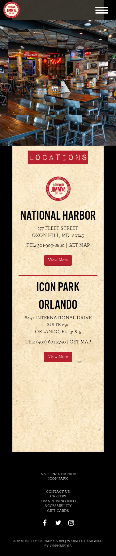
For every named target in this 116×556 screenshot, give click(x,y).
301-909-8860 (51, 245)
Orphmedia (61, 546)
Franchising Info (58, 501)
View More (58, 260)
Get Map (79, 245)
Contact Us (58, 491)
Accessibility (58, 506)
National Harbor (58, 474)
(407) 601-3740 (51, 341)
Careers (58, 496)
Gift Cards (58, 510)
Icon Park (58, 478)
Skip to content (90, 3)
